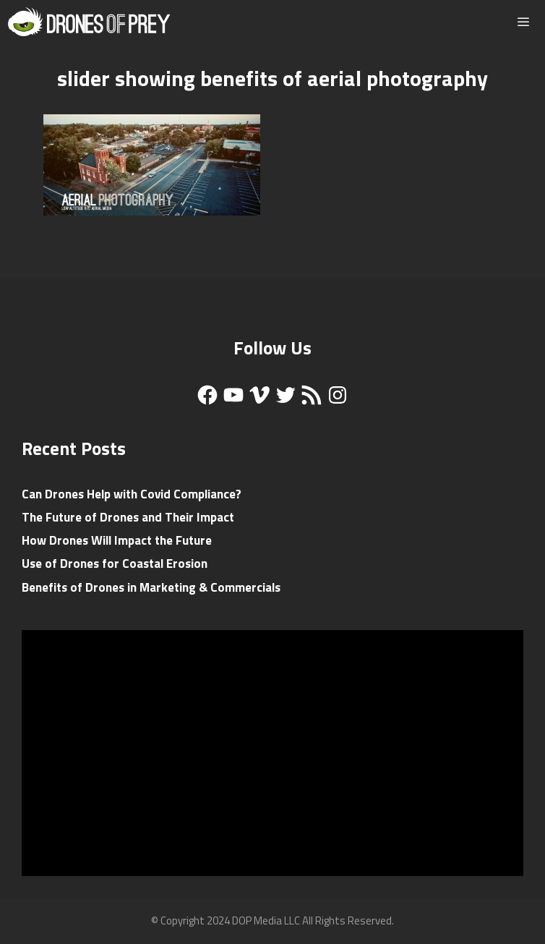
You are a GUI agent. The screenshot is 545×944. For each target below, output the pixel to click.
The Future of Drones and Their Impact (128, 517)
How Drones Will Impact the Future (117, 540)
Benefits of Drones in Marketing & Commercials (151, 587)
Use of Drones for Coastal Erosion (114, 563)
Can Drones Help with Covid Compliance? (131, 494)
